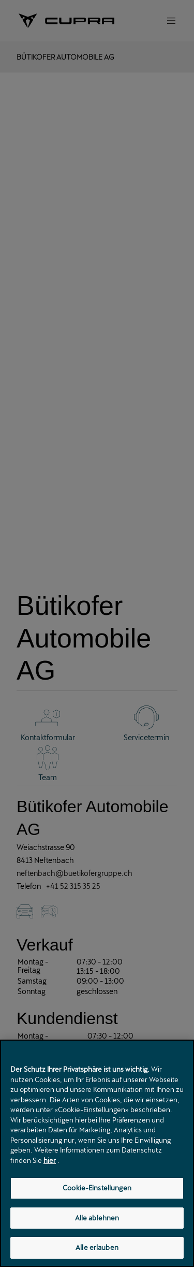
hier (49, 1161)
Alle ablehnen (97, 1219)
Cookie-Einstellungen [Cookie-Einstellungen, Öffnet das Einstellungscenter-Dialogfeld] (97, 1189)
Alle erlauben (97, 1249)
